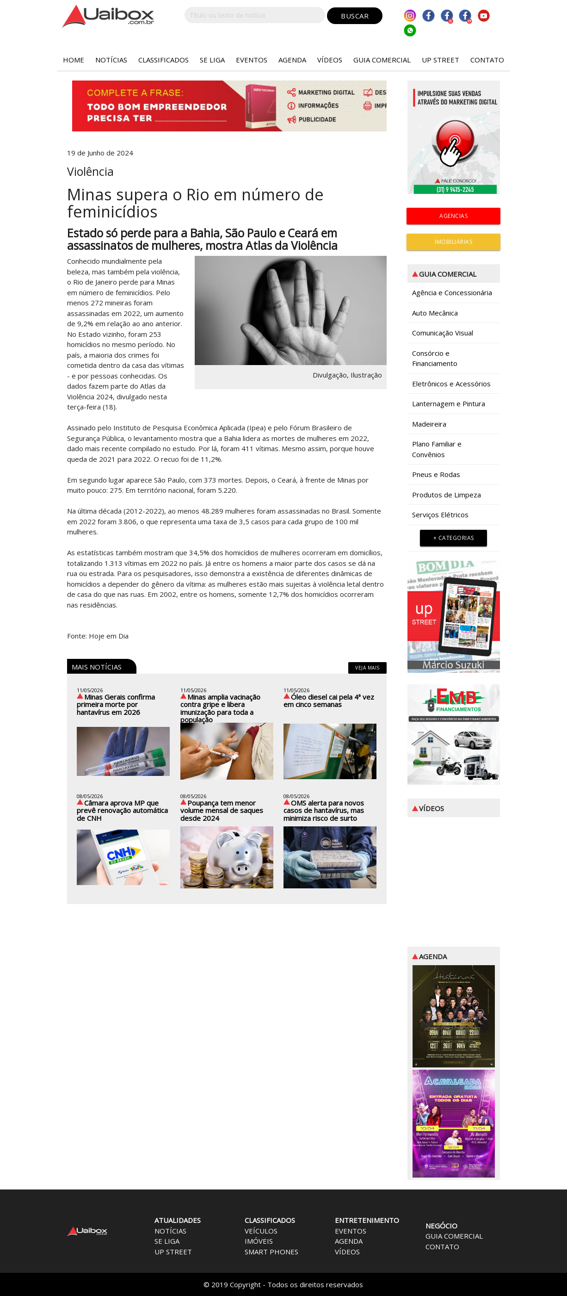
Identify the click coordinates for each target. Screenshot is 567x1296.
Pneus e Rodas (436, 474)
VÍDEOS (329, 59)
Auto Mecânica (435, 312)
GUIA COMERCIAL (382, 59)
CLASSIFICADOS (163, 59)
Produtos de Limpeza (446, 494)
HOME (73, 59)
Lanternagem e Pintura (448, 403)
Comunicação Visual (442, 332)
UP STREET (440, 59)
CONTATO (487, 59)
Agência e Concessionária (452, 292)
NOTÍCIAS (111, 59)
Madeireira (429, 423)
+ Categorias (453, 538)
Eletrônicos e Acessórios (451, 383)
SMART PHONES (271, 1251)
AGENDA (292, 59)
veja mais (367, 667)
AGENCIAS (453, 216)
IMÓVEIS (259, 1241)
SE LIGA (212, 59)
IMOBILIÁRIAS (453, 242)
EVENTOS (251, 59)
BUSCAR (355, 15)
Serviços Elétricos (440, 514)
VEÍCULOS (261, 1230)
